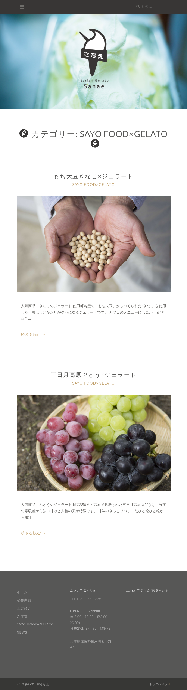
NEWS (22, 632)
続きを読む (33, 334)
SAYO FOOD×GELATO (93, 184)
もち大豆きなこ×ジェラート (93, 176)
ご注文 (22, 616)
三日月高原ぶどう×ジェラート (94, 374)
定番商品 (24, 600)
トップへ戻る (160, 684)
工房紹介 (24, 608)
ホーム (22, 592)
